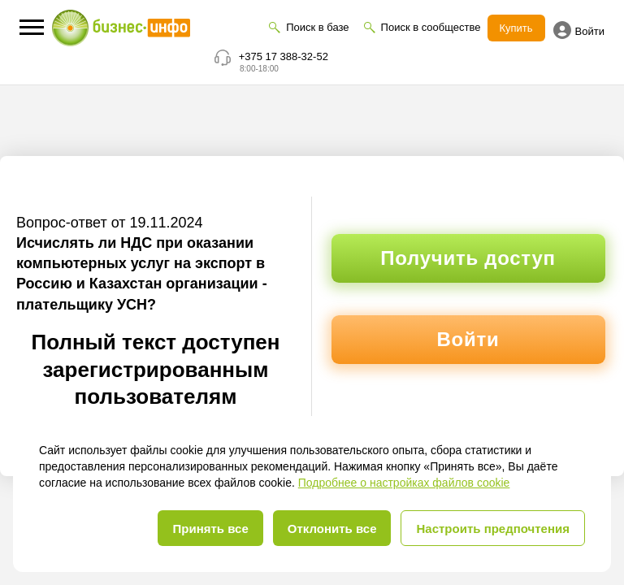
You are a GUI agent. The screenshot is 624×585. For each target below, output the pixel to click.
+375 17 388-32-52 (283, 56)
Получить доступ (467, 258)
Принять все (210, 528)
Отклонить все (332, 528)
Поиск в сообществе (431, 27)
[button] (32, 27)
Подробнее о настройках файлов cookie (404, 482)
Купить (516, 28)
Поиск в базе (317, 27)
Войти (578, 30)
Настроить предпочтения (493, 528)
